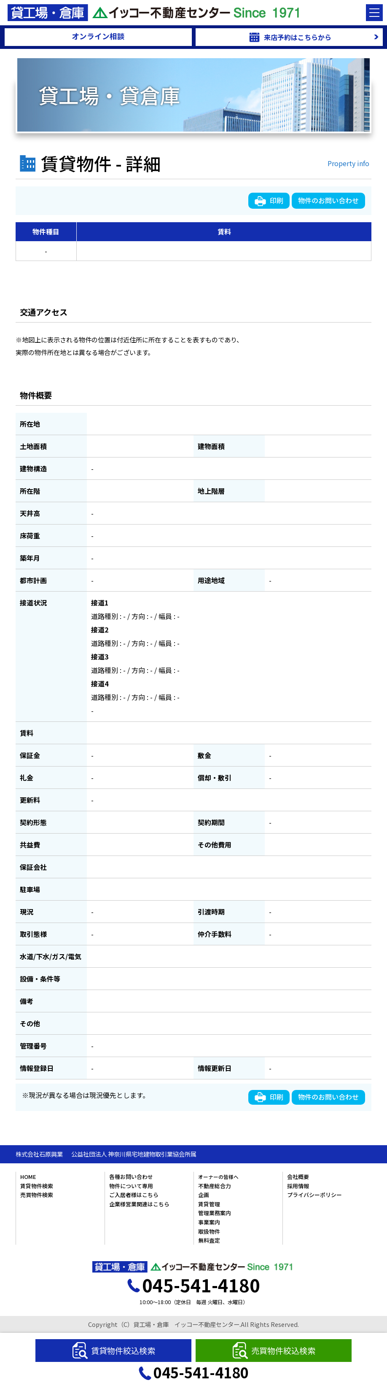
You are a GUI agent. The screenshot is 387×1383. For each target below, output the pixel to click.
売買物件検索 (36, 1195)
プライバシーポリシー (314, 1195)
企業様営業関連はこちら (139, 1204)
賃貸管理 (209, 1204)
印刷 (269, 200)
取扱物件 (209, 1231)
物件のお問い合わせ (328, 200)
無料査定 (209, 1240)
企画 (203, 1195)
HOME (28, 1177)
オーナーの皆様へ (218, 1176)
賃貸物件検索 (36, 1186)
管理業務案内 (214, 1213)
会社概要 (298, 1177)
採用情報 (298, 1186)
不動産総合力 (214, 1186)
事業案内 (209, 1222)
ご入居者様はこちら (134, 1195)
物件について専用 (131, 1186)
